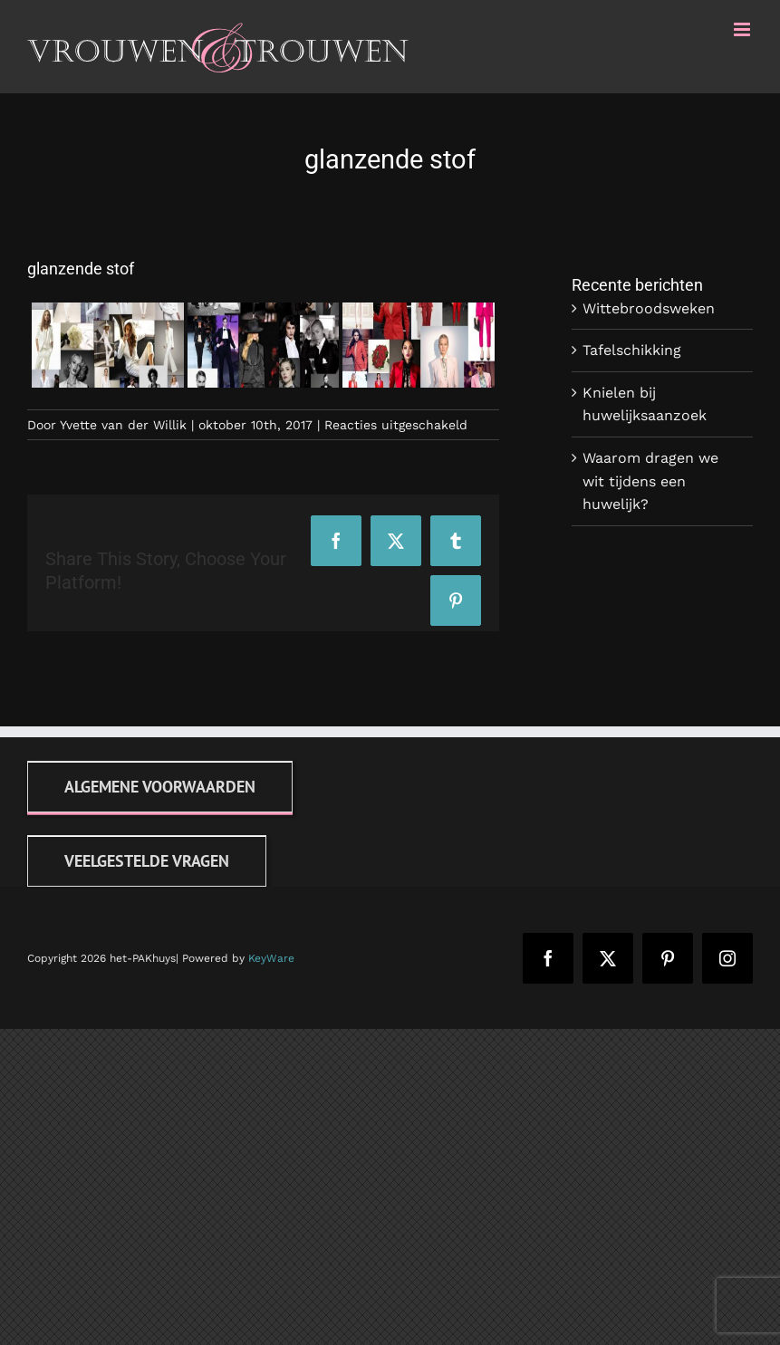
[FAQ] (146, 861)
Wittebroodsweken (649, 308)
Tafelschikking (632, 350)
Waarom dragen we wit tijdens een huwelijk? (650, 481)
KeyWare (271, 958)
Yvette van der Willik (123, 425)
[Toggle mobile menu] (743, 29)
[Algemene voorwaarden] (160, 786)
